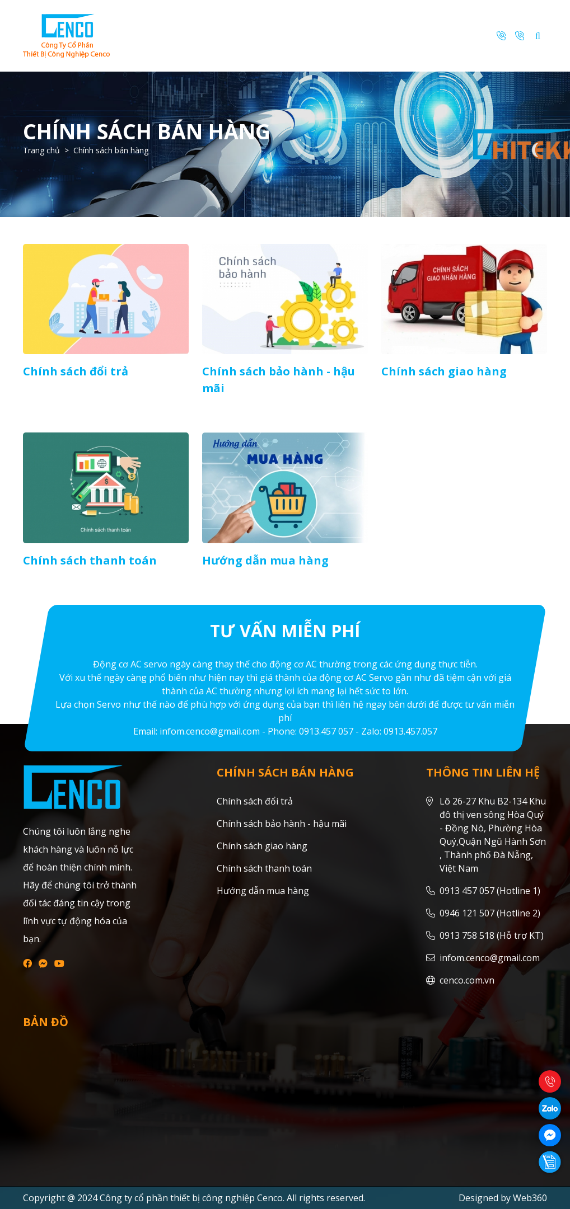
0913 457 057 (467, 891)
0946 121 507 (467, 913)
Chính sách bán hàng (110, 150)
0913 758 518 (467, 935)
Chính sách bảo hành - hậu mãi (282, 823)
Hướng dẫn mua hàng (265, 560)
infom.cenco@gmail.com (490, 958)
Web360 (530, 1198)
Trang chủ (41, 150)
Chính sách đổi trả (75, 371)
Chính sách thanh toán (90, 560)
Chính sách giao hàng (444, 371)
